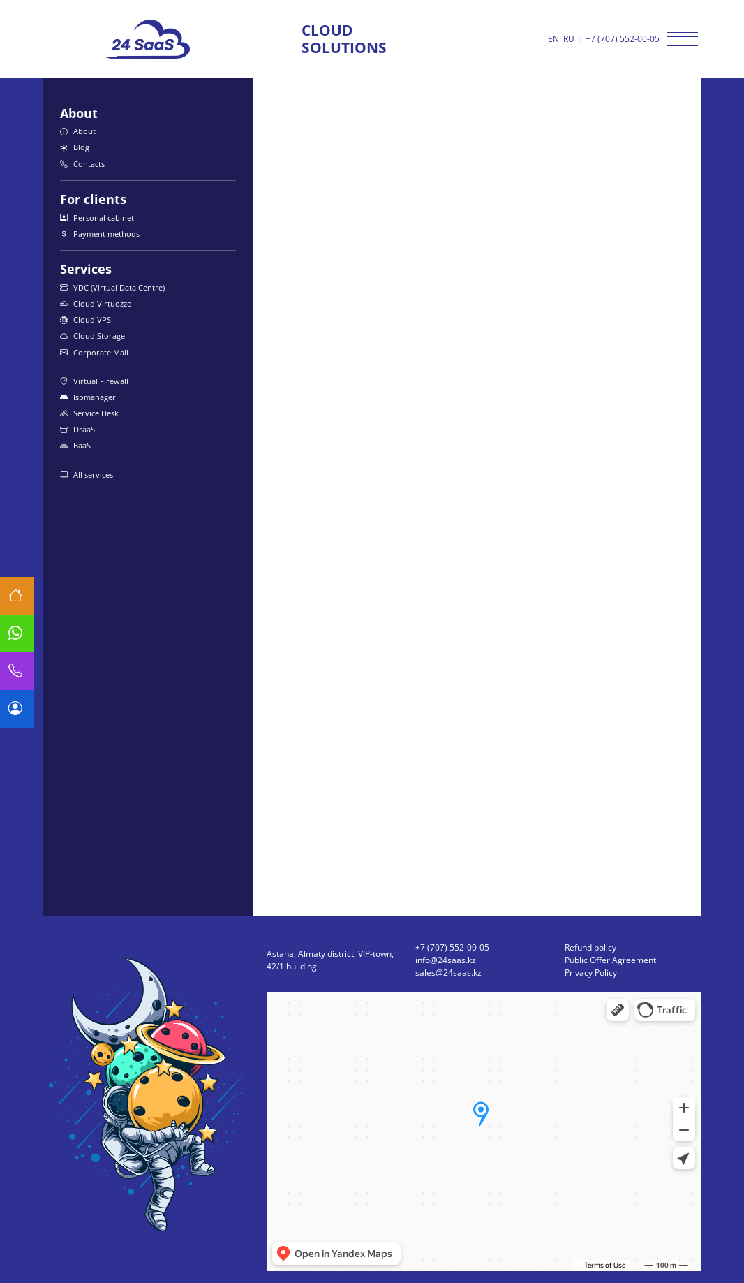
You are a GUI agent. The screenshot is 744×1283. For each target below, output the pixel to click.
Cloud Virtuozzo (96, 303)
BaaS (75, 445)
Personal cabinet (97, 217)
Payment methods (100, 233)
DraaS (77, 429)
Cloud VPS (85, 319)
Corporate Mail (94, 352)
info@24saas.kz (445, 960)
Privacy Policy (591, 972)
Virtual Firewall (94, 381)
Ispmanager (88, 397)
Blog (74, 147)
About (78, 131)
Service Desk (89, 413)
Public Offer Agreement (610, 960)
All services (86, 474)
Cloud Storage (92, 335)
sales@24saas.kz (448, 972)
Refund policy (590, 947)
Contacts (82, 164)
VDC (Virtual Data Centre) (112, 287)
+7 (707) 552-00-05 (623, 39)
